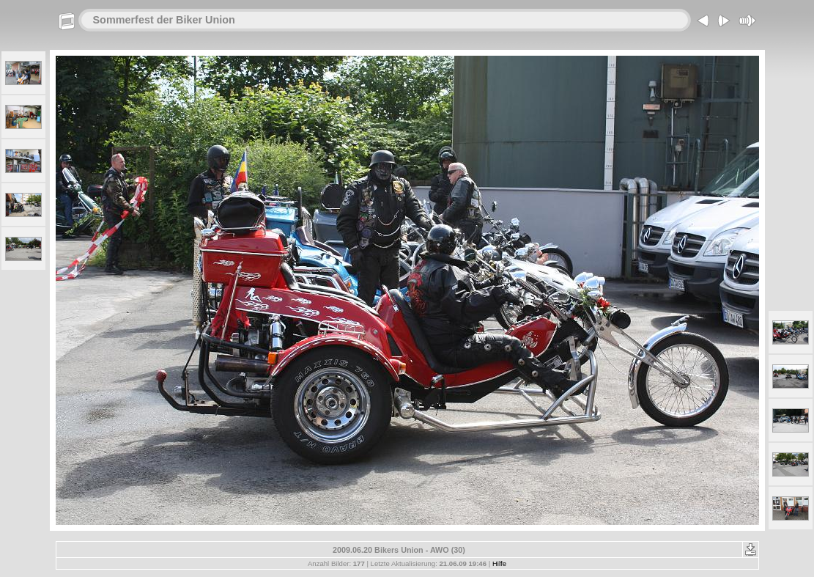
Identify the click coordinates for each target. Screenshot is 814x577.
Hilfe (499, 563)
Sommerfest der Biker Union (164, 20)
